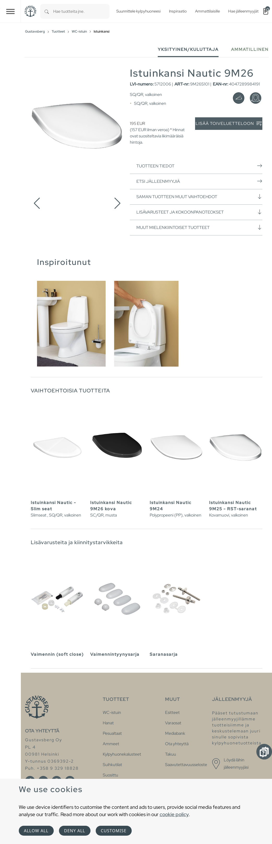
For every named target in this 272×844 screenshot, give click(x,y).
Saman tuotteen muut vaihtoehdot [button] (199, 196)
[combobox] (81, 11)
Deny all (74, 831)
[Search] (46, 11)
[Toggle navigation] (10, 11)
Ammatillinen (250, 49)
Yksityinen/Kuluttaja (188, 49)
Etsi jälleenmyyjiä (199, 181)
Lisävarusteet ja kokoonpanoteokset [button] (199, 212)
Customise (113, 831)
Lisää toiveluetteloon (229, 124)
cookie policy (174, 814)
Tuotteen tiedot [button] (199, 166)
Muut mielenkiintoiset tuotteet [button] (199, 227)
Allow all (36, 831)
